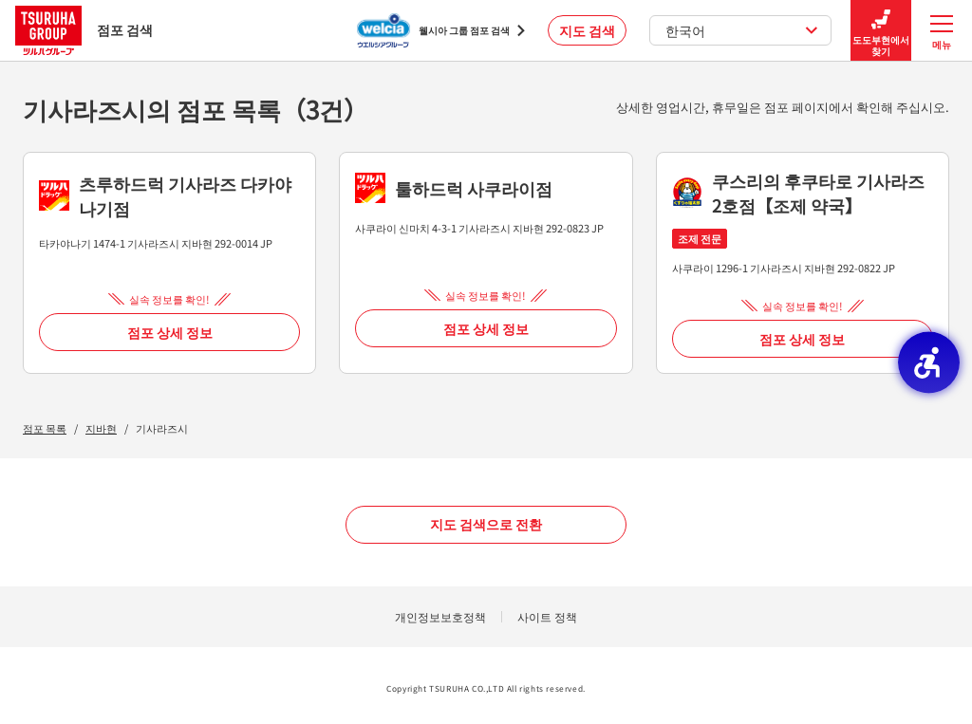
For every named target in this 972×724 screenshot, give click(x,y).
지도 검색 (587, 30)
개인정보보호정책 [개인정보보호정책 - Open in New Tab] (440, 616)
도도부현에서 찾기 (880, 31)
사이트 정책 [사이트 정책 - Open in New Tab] (547, 616)
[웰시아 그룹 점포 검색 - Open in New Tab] (441, 30)
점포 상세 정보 (170, 332)
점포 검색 (84, 30)
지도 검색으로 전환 (486, 523)
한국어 (741, 30)
